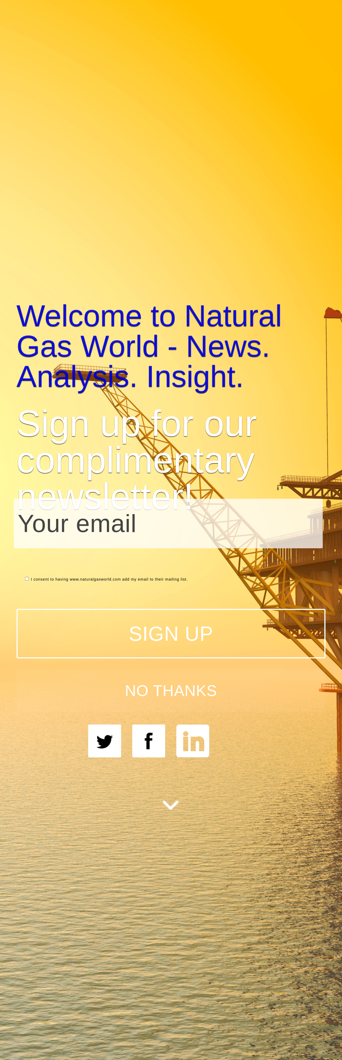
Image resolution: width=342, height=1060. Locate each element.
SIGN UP (293, 604)
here (230, 543)
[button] (237, 460)
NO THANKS (293, 619)
